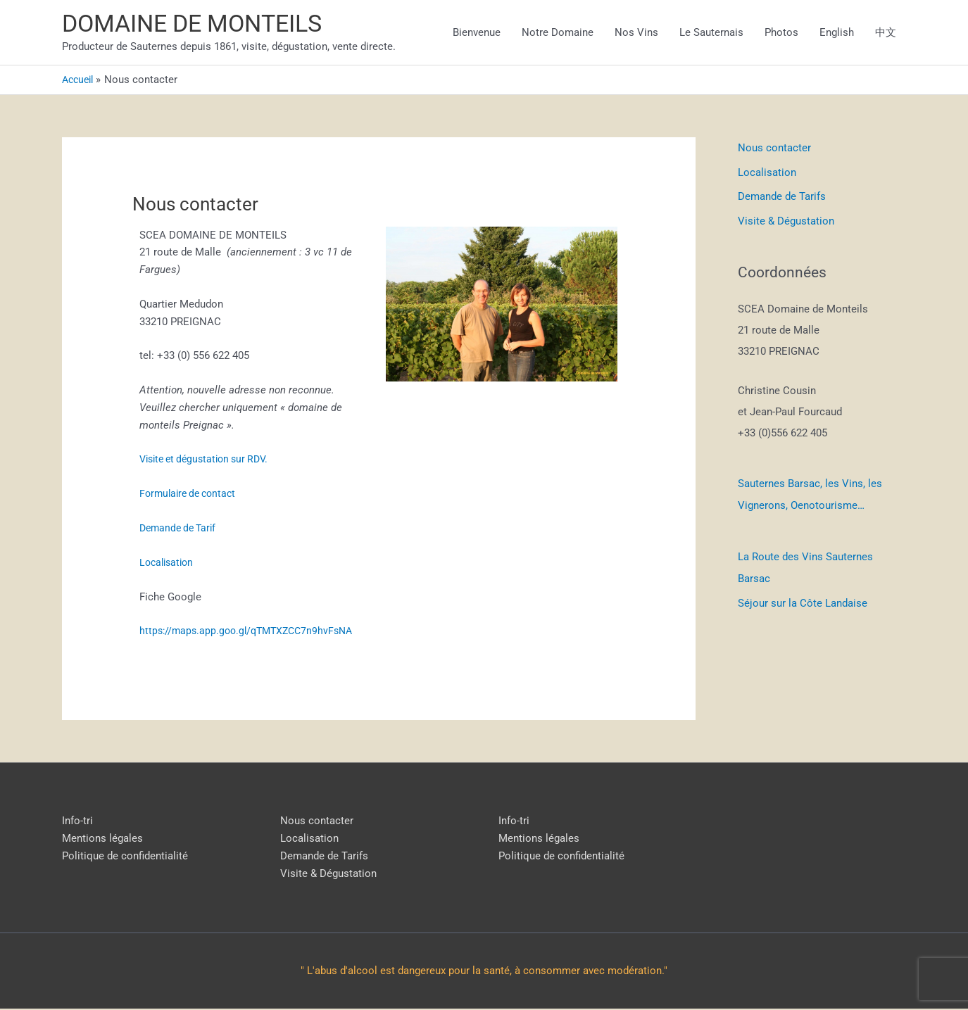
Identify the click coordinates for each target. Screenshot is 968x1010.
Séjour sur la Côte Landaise (802, 599)
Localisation (168, 563)
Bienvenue (477, 33)
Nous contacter (774, 150)
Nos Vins (636, 33)
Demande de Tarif (182, 529)
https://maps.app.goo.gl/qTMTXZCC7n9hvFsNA (251, 632)
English (836, 33)
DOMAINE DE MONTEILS (198, 25)
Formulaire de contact (191, 494)
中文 (885, 33)
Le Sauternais (711, 33)
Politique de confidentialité (125, 857)
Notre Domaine (557, 33)
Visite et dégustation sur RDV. (209, 461)
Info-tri (77, 822)
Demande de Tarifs (782, 197)
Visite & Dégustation (786, 221)
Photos (781, 33)
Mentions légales (102, 839)
